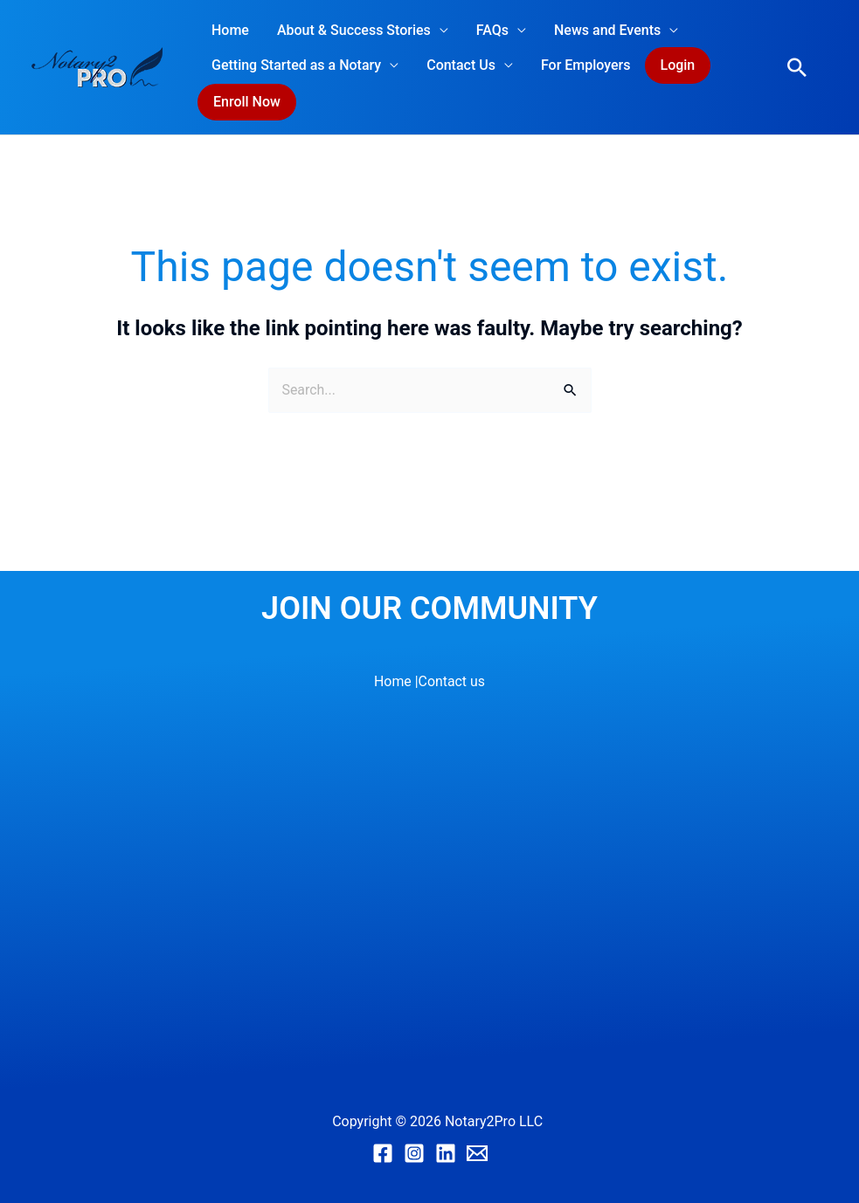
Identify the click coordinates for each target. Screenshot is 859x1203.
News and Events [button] (607, 30)
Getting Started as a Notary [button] (296, 65)
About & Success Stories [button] (354, 30)
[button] (797, 67)
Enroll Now (247, 101)
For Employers (586, 65)
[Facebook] (382, 1153)
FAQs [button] (492, 30)
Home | (396, 681)
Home (230, 30)
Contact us (451, 681)
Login (678, 65)
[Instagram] (414, 1153)
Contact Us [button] (460, 65)
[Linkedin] (445, 1153)
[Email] (477, 1153)
